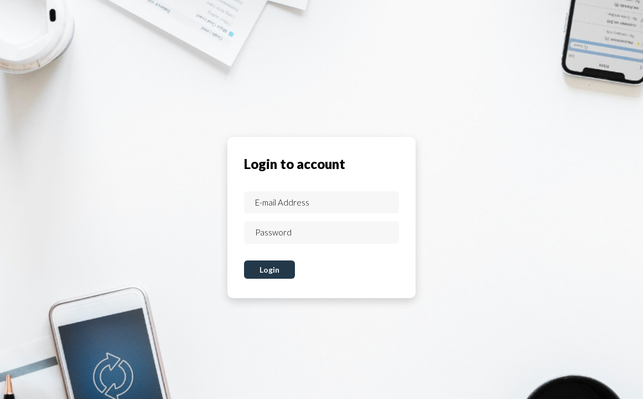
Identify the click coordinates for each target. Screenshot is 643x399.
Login (269, 269)
